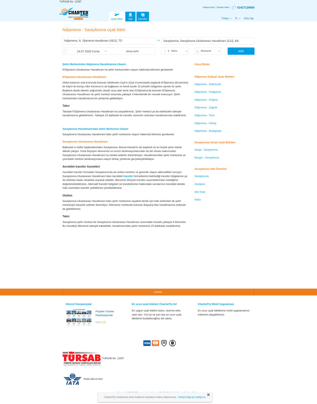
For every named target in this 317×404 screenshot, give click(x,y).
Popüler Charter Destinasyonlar (104, 313)
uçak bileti (117, 16)
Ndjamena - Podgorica (207, 91)
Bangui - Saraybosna (206, 157)
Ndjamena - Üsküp (205, 123)
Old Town (199, 191)
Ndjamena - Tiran (204, 115)
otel (130, 16)
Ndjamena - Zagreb (205, 107)
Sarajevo (199, 184)
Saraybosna (201, 176)
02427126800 (243, 7)
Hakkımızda (209, 7)
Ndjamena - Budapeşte (207, 130)
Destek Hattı (223, 7)
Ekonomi (206, 50)
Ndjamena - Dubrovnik (207, 84)
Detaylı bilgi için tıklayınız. (192, 397)
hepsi (100, 322)
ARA (241, 51)
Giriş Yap (249, 18)
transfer (142, 16)
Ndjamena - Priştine (206, 99)
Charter (158, 292)
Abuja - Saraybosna (206, 149)
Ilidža (197, 199)
